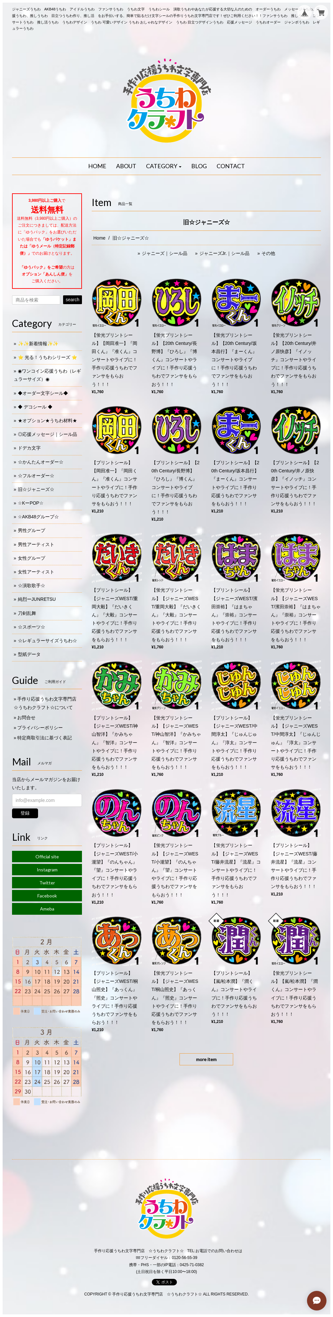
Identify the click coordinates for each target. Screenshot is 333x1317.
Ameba (47, 908)
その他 (268, 253)
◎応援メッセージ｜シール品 (47, 434)
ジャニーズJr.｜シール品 (224, 253)
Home (99, 238)
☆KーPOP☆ (31, 503)
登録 (25, 813)
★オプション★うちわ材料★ (47, 420)
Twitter (47, 882)
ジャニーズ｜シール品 (164, 253)
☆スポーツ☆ (31, 626)
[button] (164, 166)
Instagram (47, 869)
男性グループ (31, 530)
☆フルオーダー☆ (36, 475)
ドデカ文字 (29, 448)
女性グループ (31, 558)
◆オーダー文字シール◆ (43, 393)
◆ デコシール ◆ (35, 406)
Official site (47, 856)
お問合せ (26, 717)
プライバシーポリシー (40, 727)
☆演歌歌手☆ (31, 585)
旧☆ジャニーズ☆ (36, 489)
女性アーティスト (36, 571)
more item (206, 1059)
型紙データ (29, 654)
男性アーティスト (36, 544)
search (72, 299)
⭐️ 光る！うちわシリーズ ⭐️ (47, 357)
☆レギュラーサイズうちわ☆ (47, 640)
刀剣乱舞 (27, 613)
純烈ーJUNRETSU (37, 599)
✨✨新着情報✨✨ (38, 343)
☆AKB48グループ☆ (38, 516)
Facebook (47, 895)
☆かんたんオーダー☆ (40, 462)
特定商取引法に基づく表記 (44, 737)
